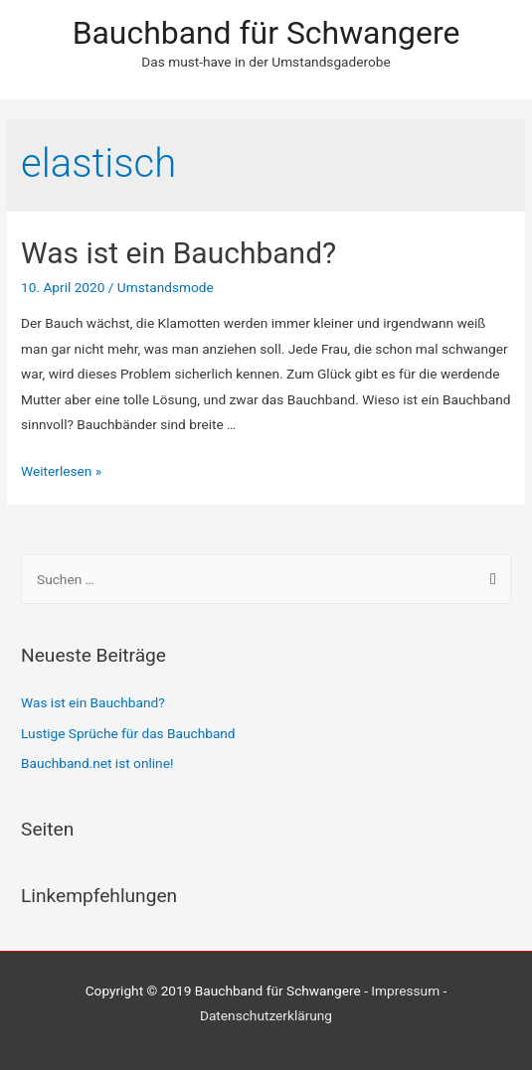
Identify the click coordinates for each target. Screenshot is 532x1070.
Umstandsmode (165, 287)
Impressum (405, 990)
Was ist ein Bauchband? (178, 252)
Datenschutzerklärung (266, 1015)
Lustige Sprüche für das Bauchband (128, 733)
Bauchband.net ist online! (97, 763)
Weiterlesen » (61, 471)
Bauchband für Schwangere (266, 33)
